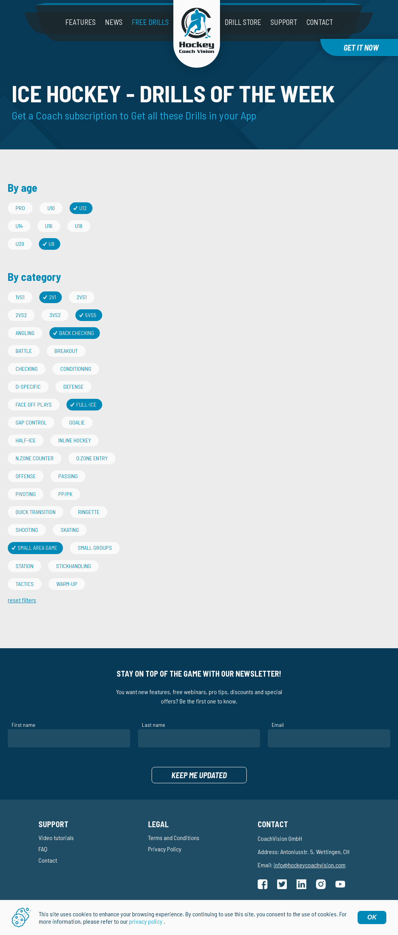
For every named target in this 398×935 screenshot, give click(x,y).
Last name (153, 724)
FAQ (42, 849)
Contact (320, 22)
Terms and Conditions (173, 837)
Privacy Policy (165, 849)
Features (80, 22)
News (113, 22)
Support (284, 22)
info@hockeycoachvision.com (310, 864)
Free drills (150, 22)
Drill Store (243, 22)
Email (278, 724)
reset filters (22, 599)
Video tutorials (56, 837)
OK (372, 917)
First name (23, 724)
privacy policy (145, 921)
